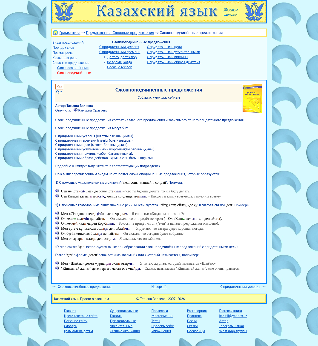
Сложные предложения (71, 62)
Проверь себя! (163, 326)
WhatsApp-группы (233, 331)
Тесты (156, 321)
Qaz (59, 92)
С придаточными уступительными (173, 52)
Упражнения (161, 331)
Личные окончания (125, 331)
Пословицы (196, 331)
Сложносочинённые (73, 68)
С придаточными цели (164, 47)
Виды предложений (68, 42)
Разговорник (197, 311)
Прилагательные (123, 321)
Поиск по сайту (76, 321)
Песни (192, 321)
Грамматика (70, 32)
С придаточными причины (167, 57)
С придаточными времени (119, 52)
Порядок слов (63, 47)
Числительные (121, 326)
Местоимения (162, 316)
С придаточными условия (119, 47)
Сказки (192, 326)
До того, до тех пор (122, 57)
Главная (70, 311)
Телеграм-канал (231, 326)
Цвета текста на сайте (81, 316)
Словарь (70, 326)
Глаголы (116, 316)
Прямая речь (63, 52)
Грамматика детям (78, 331)
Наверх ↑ (159, 286)
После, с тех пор (119, 67)
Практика (194, 316)
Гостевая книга (230, 311)
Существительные (124, 311)
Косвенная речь (65, 57)
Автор (224, 321)
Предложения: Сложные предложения (120, 32)
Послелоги (160, 311)
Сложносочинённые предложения (85, 286)
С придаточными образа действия (173, 62)
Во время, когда (119, 62)
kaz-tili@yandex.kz (233, 316)
